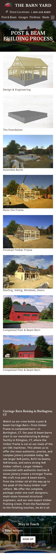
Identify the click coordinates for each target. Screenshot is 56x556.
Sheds (45, 17)
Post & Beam (9, 17)
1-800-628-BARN (41, 12)
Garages (23, 17)
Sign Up (28, 539)
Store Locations (20, 12)
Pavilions (35, 17)
